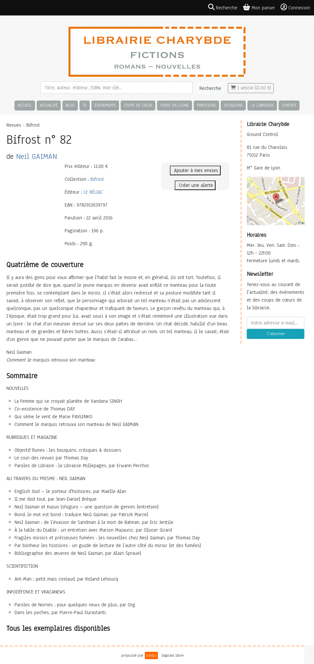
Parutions (206, 105)
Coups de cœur (138, 105)
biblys (151, 655)
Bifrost (97, 179)
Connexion (295, 7)
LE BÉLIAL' (93, 192)
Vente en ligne (174, 105)
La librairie (262, 105)
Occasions (233, 105)
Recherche (210, 88)
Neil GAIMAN (36, 156)
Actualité (49, 105)
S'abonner (276, 334)
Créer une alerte (195, 185)
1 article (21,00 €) (251, 88)
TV (85, 105)
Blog (70, 105)
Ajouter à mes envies (195, 170)
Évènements (105, 105)
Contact (289, 105)
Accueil (25, 105)
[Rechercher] (117, 88)
